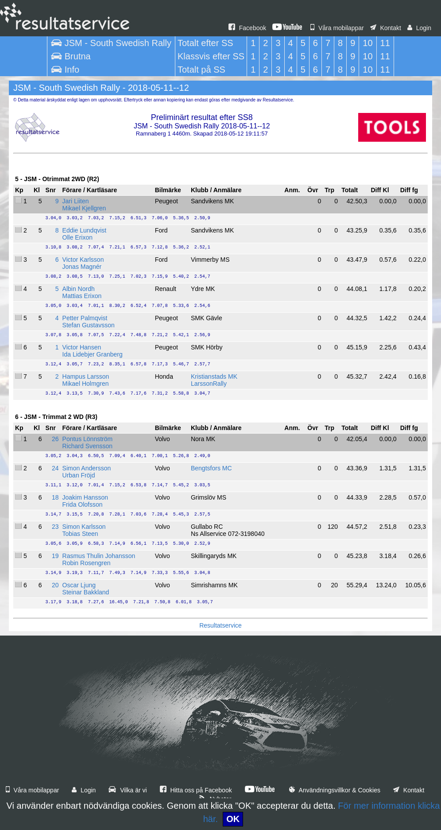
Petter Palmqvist (85, 318)
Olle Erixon (77, 237)
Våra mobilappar (337, 27)
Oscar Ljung (79, 585)
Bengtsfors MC (211, 468)
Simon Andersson (86, 468)
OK (233, 819)
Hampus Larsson (85, 376)
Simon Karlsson (84, 526)
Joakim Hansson (85, 497)
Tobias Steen (80, 533)
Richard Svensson (87, 446)
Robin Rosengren (86, 562)
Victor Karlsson (83, 259)
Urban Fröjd (78, 475)
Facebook (247, 27)
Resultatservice (220, 625)
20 (55, 585)
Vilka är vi (127, 790)
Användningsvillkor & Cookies (334, 790)
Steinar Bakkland (85, 592)
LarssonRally (209, 383)
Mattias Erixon (82, 295)
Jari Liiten (75, 201)
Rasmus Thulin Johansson (98, 555)
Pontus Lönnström (87, 438)
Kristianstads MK (214, 376)
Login (419, 27)
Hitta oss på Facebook (196, 790)
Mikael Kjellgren (84, 208)
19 (55, 555)
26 (55, 438)
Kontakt (385, 27)
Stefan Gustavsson (88, 325)
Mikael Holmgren (85, 383)
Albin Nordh (78, 288)
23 (55, 526)
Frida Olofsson (82, 504)
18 (55, 497)
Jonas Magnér (82, 266)
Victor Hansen (81, 347)
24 (55, 468)
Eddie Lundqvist (84, 230)
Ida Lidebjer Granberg (92, 354)
